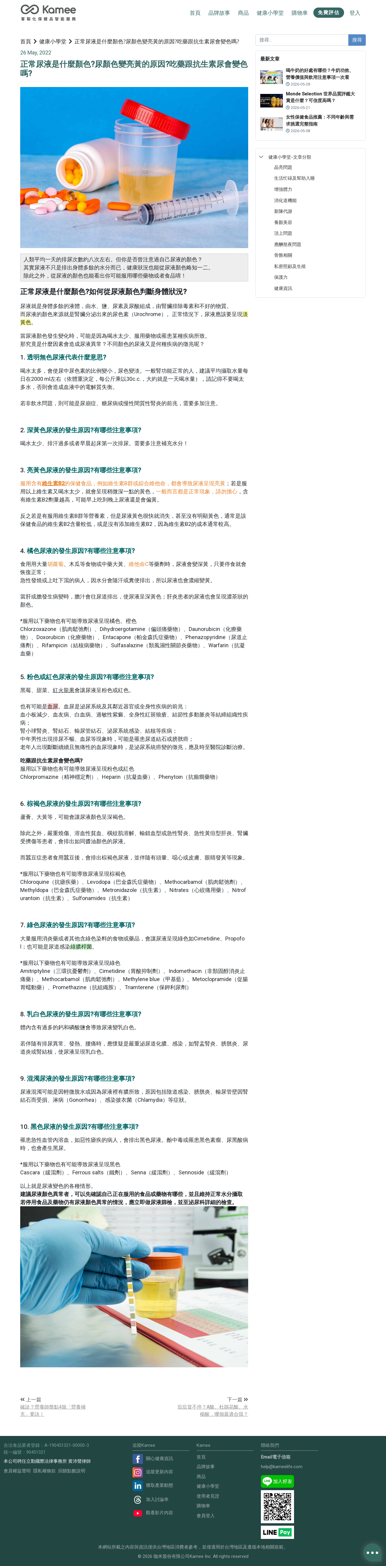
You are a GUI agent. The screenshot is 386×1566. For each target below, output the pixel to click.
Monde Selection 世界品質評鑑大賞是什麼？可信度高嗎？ (320, 97)
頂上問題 (283, 233)
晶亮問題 (283, 167)
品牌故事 (219, 13)
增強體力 (283, 189)
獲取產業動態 (152, 1485)
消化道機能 (285, 200)
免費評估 (329, 12)
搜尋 (357, 40)
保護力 (281, 277)
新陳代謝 (283, 211)
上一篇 (30, 1400)
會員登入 (206, 1515)
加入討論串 (150, 1499)
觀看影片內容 (152, 1512)
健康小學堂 (52, 41)
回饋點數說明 (71, 1471)
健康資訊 (283, 288)
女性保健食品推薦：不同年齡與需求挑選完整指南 (320, 120)
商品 (201, 1476)
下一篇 (237, 1400)
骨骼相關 (283, 255)
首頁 (195, 13)
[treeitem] (310, 157)
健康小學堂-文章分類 (289, 157)
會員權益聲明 (17, 1471)
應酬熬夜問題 (287, 244)
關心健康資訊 (152, 1458)
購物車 (203, 1506)
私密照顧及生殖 (290, 266)
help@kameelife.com (281, 1466)
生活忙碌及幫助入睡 (294, 178)
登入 (355, 13)
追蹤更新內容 (152, 1471)
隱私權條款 (44, 1471)
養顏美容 (283, 222)
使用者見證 (208, 1496)
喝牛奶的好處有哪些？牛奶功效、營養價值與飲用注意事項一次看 (320, 74)
